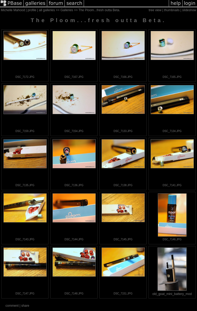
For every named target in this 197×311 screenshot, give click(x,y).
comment (11, 306)
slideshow (189, 10)
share (25, 306)
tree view (155, 10)
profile (32, 10)
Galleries (67, 10)
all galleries (47, 10)
